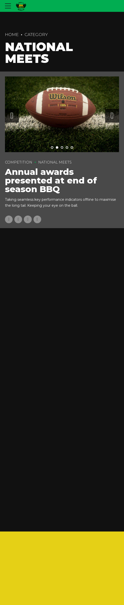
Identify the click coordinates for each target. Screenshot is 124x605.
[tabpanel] (62, 114)
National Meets (55, 162)
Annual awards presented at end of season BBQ (51, 180)
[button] (12, 116)
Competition (18, 162)
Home (12, 34)
